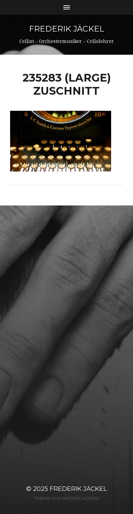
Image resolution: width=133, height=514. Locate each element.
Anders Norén (80, 498)
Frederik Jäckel (66, 29)
